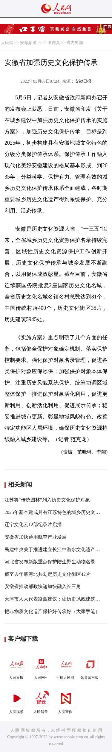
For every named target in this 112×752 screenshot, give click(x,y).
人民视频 (16, 701)
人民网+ (41, 667)
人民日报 (16, 667)
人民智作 (65, 701)
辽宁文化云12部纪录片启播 (33, 524)
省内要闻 (74, 42)
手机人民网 (65, 667)
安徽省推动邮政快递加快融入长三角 (42, 586)
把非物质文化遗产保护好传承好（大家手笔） (52, 611)
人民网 (7, 42)
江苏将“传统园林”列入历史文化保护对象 (47, 499)
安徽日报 (83, 81)
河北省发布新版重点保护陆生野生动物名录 (49, 561)
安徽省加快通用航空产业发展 (35, 537)
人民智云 (41, 701)
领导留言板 (90, 667)
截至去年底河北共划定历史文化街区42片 (47, 574)
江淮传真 (51, 42)
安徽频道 (28, 42)
